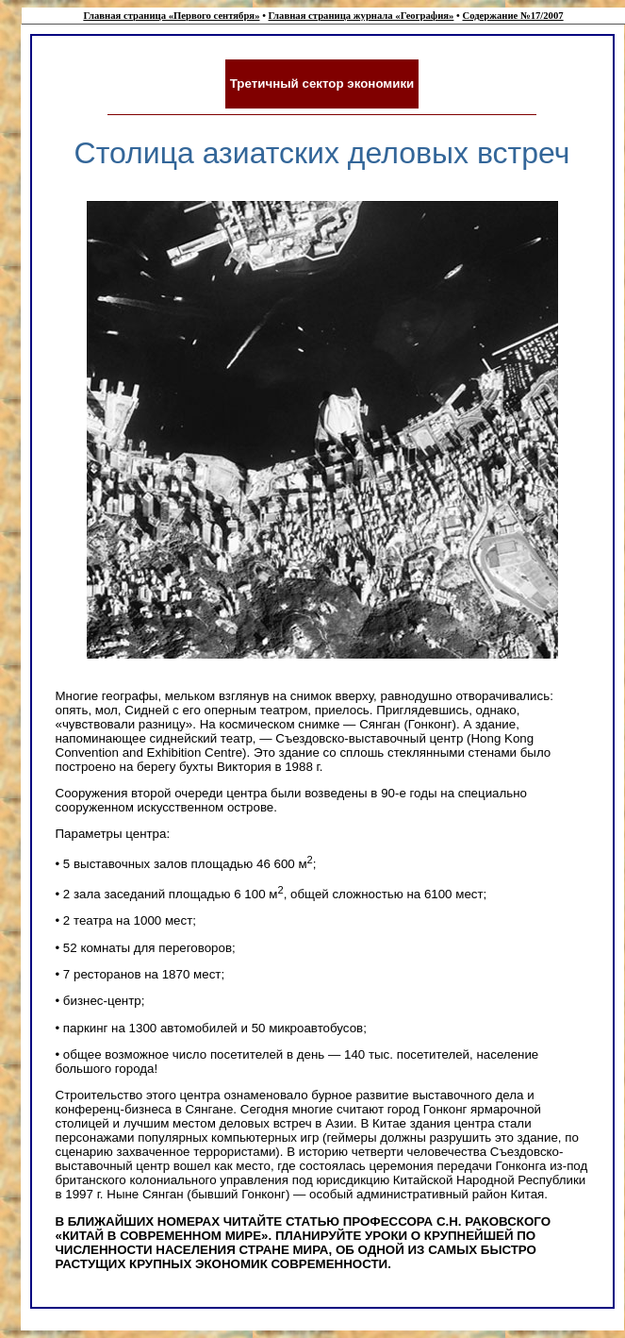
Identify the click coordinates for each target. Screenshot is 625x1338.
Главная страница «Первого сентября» (171, 15)
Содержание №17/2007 (512, 15)
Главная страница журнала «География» (361, 15)
